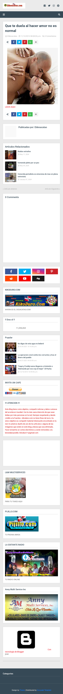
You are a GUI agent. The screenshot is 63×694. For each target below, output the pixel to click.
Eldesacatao (12, 36)
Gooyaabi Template (44, 690)
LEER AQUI (10, 107)
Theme (22, 690)
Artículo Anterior (10, 189)
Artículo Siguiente (52, 189)
